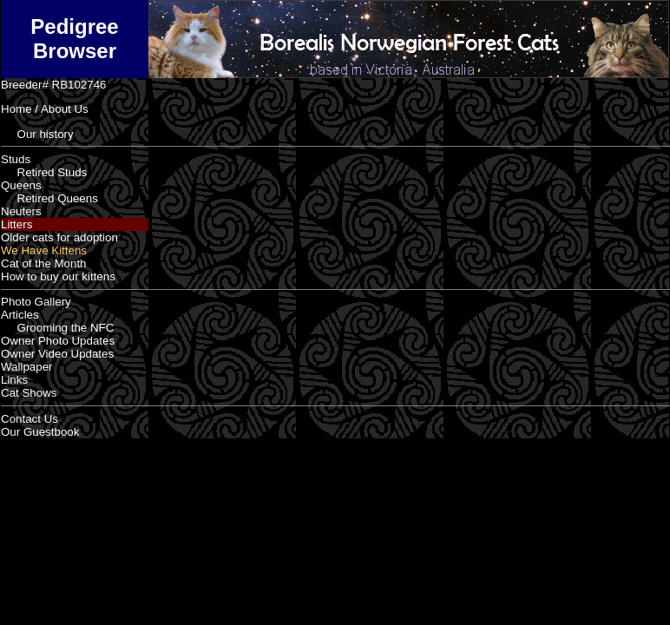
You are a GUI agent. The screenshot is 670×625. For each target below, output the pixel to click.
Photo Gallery (36, 301)
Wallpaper (27, 366)
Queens (21, 185)
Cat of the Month (44, 263)
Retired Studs (44, 172)
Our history (37, 134)
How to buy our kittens (58, 276)
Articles (20, 314)
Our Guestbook (40, 431)
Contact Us (29, 418)
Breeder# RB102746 (54, 84)
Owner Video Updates (57, 353)
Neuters (21, 211)
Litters (16, 224)
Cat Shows (28, 392)
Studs (15, 159)
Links (14, 379)
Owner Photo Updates (58, 340)
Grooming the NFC (57, 327)
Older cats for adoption (59, 237)
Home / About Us (45, 108)
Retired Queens (49, 198)
